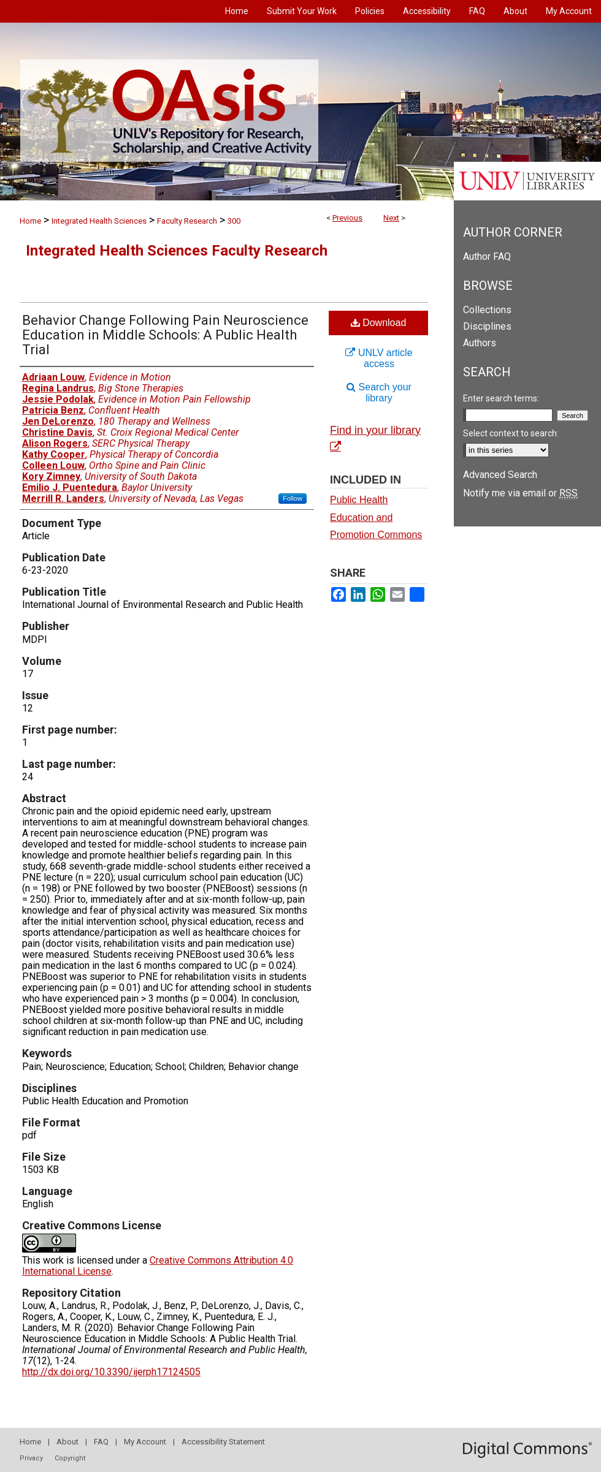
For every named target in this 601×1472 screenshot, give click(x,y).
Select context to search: (511, 433)
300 (234, 221)
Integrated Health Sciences (99, 221)
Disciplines (487, 326)
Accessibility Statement (223, 1441)
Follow (292, 498)
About (67, 1441)
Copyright (70, 1458)
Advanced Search (500, 474)
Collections (487, 310)
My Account (145, 1441)
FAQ (101, 1441)
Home (30, 221)
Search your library (379, 392)
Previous (347, 217)
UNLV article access (378, 358)
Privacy (31, 1458)
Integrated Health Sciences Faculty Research (176, 250)
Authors (479, 343)
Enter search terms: (501, 398)
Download (379, 322)
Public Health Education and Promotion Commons (376, 518)
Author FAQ (487, 256)
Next (391, 217)
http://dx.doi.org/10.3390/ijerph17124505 (111, 1372)
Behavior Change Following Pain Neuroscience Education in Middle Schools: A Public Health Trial (165, 335)
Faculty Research (187, 221)
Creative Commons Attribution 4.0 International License (157, 1265)
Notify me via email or (520, 493)
